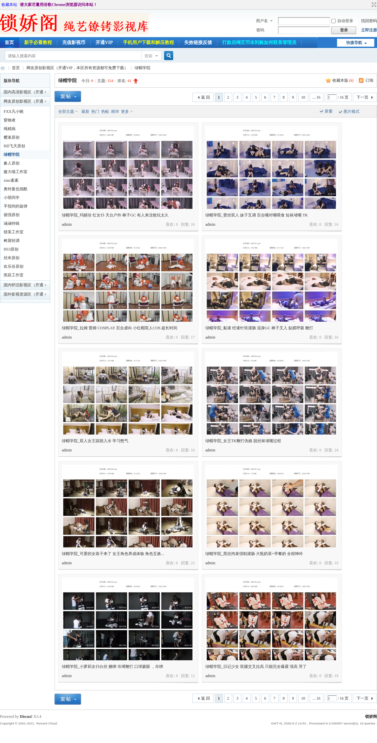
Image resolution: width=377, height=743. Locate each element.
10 (303, 97)
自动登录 (342, 21)
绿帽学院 (142, 68)
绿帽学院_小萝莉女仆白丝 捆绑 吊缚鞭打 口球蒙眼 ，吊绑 (112, 666)
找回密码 (369, 21)
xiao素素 (11, 180)
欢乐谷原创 (13, 266)
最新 (85, 111)
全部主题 (66, 111)
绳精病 (10, 128)
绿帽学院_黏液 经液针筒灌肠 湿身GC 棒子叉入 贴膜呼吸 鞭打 (259, 328)
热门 (95, 111)
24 (336, 450)
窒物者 (10, 120)
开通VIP (104, 42)
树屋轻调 (12, 240)
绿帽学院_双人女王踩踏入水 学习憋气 (95, 441)
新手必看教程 (38, 42)
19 (336, 563)
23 (193, 563)
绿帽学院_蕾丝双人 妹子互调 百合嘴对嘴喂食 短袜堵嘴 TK (256, 215)
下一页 (362, 97)
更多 (125, 111)
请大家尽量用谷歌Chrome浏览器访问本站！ (58, 4)
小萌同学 (12, 197)
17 (193, 337)
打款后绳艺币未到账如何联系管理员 (259, 42)
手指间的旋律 (15, 206)
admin (67, 224)
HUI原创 (11, 249)
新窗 (329, 111)
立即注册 (369, 30)
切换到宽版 (373, 5)
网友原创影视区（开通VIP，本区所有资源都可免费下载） (77, 68)
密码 (260, 30)
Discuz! (26, 716)
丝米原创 (12, 257)
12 (193, 675)
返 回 (205, 97)
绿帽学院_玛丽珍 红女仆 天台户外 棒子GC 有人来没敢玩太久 (115, 215)
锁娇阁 (2, 68)
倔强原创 (12, 214)
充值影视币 (73, 42)
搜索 (148, 56)
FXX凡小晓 (13, 111)
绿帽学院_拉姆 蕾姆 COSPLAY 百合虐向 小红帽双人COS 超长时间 (119, 328)
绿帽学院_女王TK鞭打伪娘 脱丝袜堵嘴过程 (243, 441)
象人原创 (12, 163)
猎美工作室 (13, 232)
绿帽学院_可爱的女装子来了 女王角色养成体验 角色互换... (113, 553)
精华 (115, 111)
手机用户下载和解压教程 (148, 42)
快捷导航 (354, 42)
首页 (16, 68)
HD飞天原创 (14, 146)
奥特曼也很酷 (15, 189)
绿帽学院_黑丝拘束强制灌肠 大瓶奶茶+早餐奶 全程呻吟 (254, 553)
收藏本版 (343, 80)
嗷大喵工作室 (15, 171)
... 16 (316, 97)
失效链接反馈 (198, 42)
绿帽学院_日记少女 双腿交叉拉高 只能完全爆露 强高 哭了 (256, 666)
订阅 (369, 80)
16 (193, 224)
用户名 (262, 21)
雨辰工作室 (13, 275)
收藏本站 (9, 4)
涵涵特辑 (12, 223)
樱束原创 (12, 137)
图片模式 (351, 111)
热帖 (105, 111)
